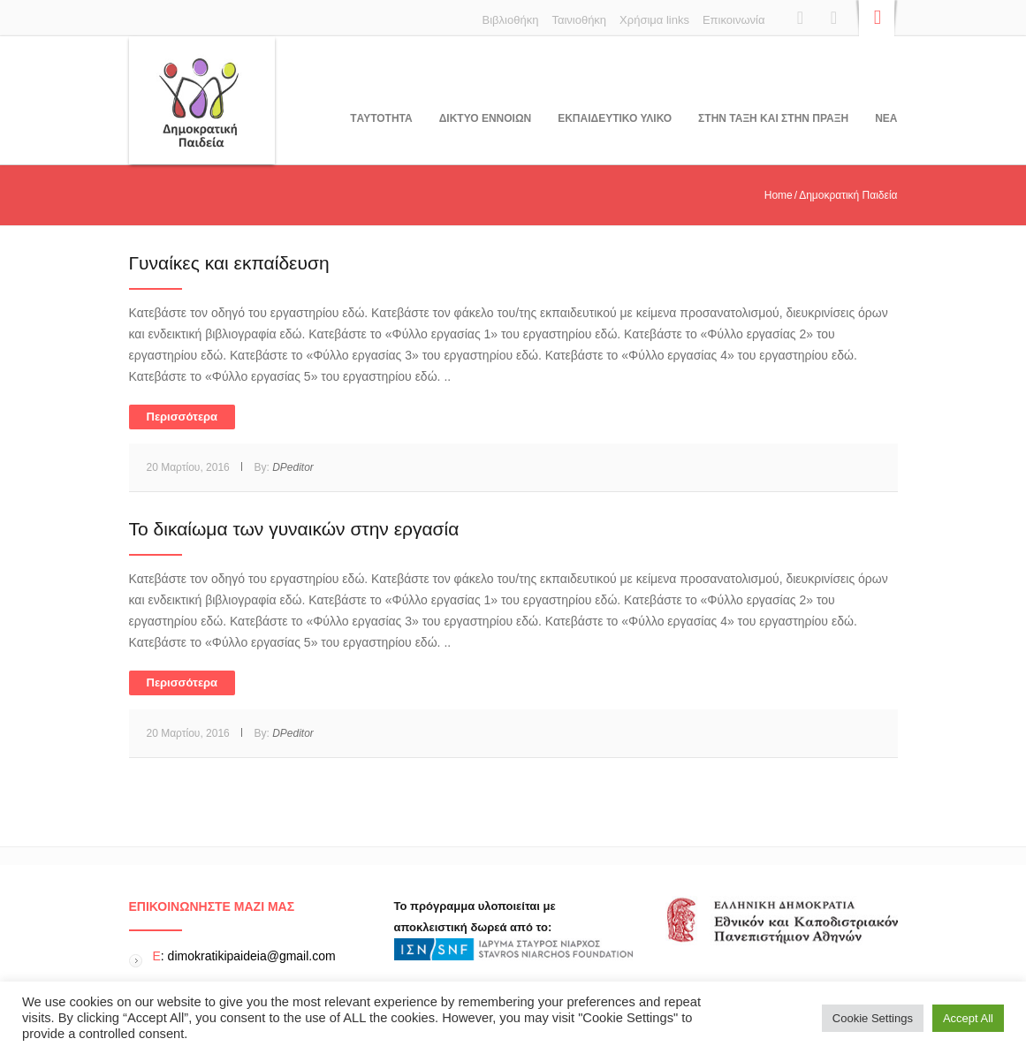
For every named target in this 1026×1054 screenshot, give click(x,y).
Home (778, 195)
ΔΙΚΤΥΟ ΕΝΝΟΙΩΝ (485, 118)
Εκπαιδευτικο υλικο (615, 118)
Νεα (886, 118)
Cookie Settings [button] (872, 1018)
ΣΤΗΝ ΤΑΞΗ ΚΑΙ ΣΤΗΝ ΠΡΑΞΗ (773, 118)
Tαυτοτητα (381, 118)
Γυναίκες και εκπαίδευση (229, 263)
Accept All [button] (968, 1018)
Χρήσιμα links (654, 20)
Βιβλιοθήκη (511, 20)
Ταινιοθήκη (578, 20)
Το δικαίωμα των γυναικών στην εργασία (294, 529)
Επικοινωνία (734, 20)
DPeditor (293, 467)
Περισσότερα (182, 416)
